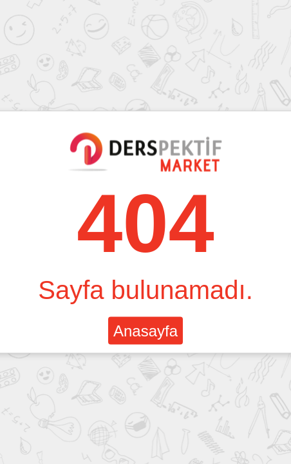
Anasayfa (145, 331)
